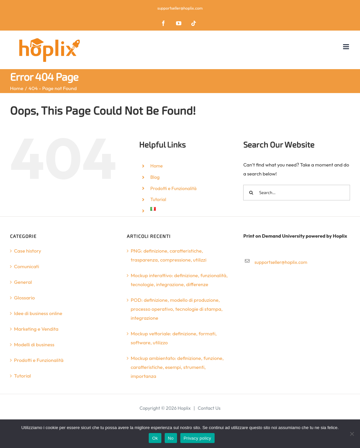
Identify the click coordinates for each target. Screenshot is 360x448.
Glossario (24, 297)
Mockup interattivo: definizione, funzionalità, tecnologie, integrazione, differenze (179, 279)
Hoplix (184, 408)
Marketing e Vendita (36, 329)
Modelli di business (34, 344)
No (171, 438)
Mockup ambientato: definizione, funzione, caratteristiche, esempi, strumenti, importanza (177, 367)
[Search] (251, 192)
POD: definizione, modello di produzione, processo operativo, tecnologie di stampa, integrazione (177, 309)
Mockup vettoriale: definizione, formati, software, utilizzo (174, 338)
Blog (155, 177)
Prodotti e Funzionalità (173, 188)
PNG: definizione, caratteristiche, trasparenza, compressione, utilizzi (169, 255)
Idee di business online (38, 313)
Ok (155, 438)
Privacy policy (197, 438)
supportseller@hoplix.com (180, 8)
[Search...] (296, 192)
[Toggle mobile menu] (346, 46)
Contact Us (209, 408)
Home (156, 166)
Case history (27, 251)
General (23, 282)
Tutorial (158, 199)
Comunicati (26, 266)
